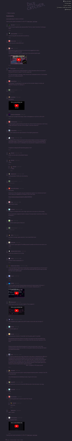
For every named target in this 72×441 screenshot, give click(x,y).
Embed (21, 439)
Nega (12, 202)
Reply (9, 30)
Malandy (12, 137)
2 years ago (18, 97)
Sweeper (12, 153)
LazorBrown (13, 97)
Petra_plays (13, 68)
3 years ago (19, 130)
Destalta (14, 403)
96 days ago (20, 33)
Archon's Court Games (15, 265)
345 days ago (19, 41)
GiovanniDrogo (14, 81)
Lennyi (12, 319)
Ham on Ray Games (15, 188)
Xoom (12, 354)
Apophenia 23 (13, 173)
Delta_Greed (13, 41)
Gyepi (12, 48)
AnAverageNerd (14, 417)
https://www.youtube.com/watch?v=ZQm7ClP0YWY (20, 197)
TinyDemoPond (14, 130)
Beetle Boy (13, 242)
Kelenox (12, 326)
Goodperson (13, 410)
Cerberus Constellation (15, 114)
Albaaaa (12, 334)
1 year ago (16, 48)
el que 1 (12, 275)
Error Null (13, 24)
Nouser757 (13, 382)
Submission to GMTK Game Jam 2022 (64, 7)
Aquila (12, 235)
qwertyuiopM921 (14, 33)
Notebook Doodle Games (16, 251)
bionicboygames (14, 121)
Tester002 (13, 389)
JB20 (12, 220)
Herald (12, 258)
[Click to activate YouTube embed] (19, 59)
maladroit (13, 209)
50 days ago (17, 24)
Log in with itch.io (10, 19)
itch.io (8, 439)
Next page (29, 21)
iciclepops (13, 370)
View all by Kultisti (13, 439)
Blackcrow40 (13, 302)
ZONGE (12, 283)
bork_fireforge (14, 396)
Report (18, 439)
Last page (35, 21)
